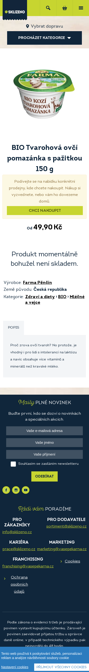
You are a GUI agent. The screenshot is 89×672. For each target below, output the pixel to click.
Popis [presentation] (13, 328)
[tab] (13, 328)
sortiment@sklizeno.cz (66, 526)
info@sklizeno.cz (17, 532)
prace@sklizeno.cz (18, 549)
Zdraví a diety (40, 297)
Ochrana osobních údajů (19, 584)
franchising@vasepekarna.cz (28, 566)
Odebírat (44, 476)
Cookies (72, 561)
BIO (62, 297)
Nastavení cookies (14, 667)
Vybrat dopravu (47, 26)
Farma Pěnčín (37, 283)
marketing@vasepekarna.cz (62, 549)
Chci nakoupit (45, 211)
